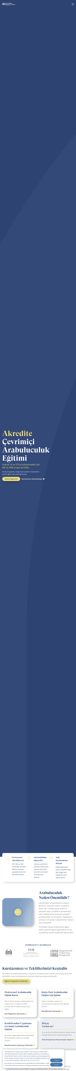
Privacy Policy (35, 1060)
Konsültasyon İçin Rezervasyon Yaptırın (57, 1042)
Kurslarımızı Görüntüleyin (32, 479)
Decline (56, 1064)
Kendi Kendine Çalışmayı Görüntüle (19, 1045)
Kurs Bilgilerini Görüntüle (15, 1014)
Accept (56, 1060)
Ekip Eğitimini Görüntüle (51, 1011)
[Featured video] (17, 912)
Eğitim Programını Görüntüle (16, 981)
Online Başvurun (11, 479)
